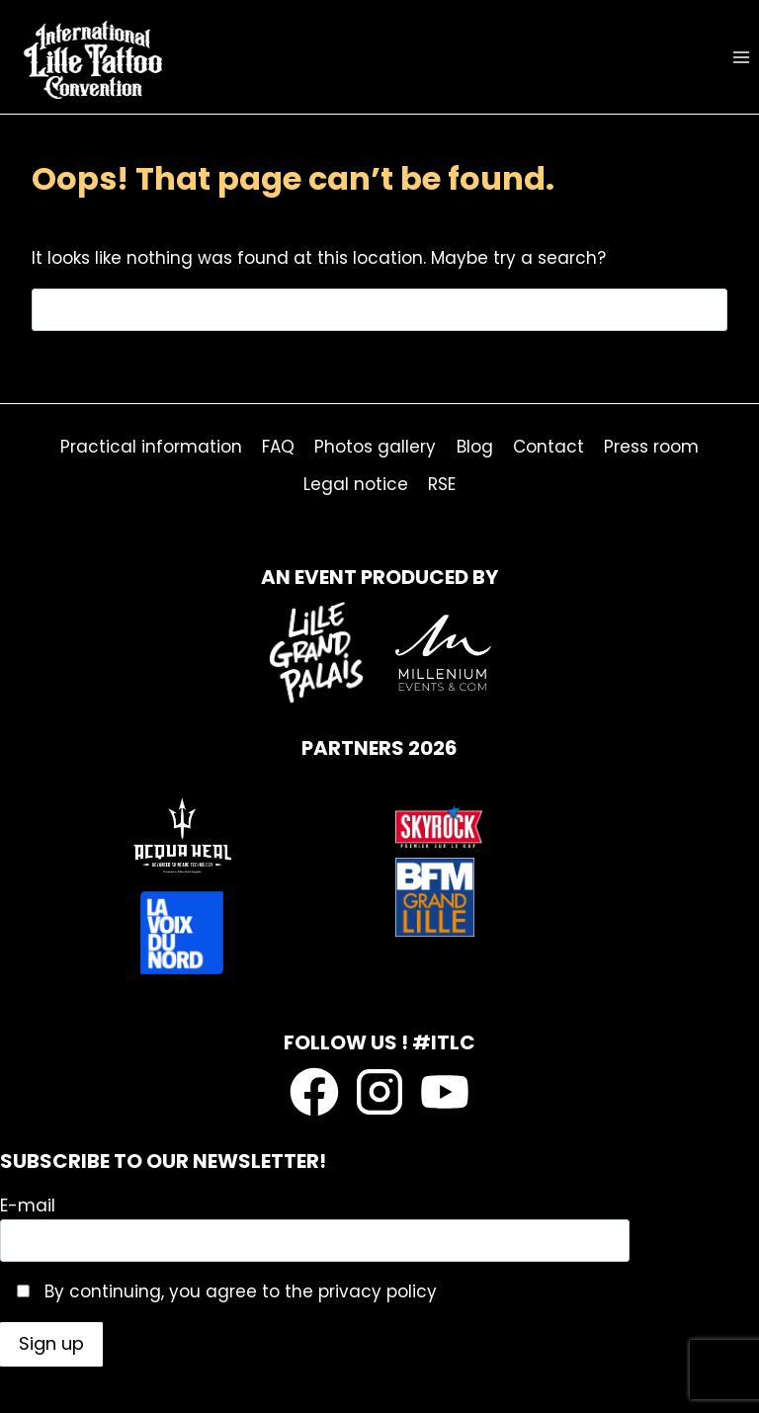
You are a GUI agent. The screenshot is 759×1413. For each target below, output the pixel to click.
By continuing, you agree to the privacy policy (238, 1291)
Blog (475, 446)
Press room (651, 446)
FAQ (278, 446)
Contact (548, 446)
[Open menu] (740, 57)
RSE (442, 484)
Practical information (151, 446)
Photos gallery (375, 446)
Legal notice (355, 484)
